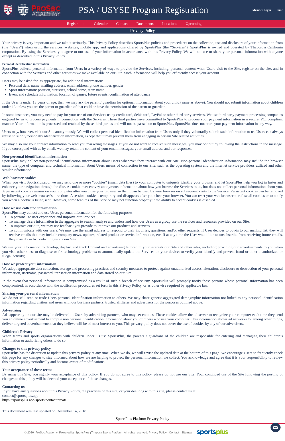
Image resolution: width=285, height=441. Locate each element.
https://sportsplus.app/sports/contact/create (34, 400)
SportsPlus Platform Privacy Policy (142, 419)
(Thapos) (96, 432)
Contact (174, 432)
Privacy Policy (158, 432)
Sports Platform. (112, 432)
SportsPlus (82, 432)
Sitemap (186, 432)
